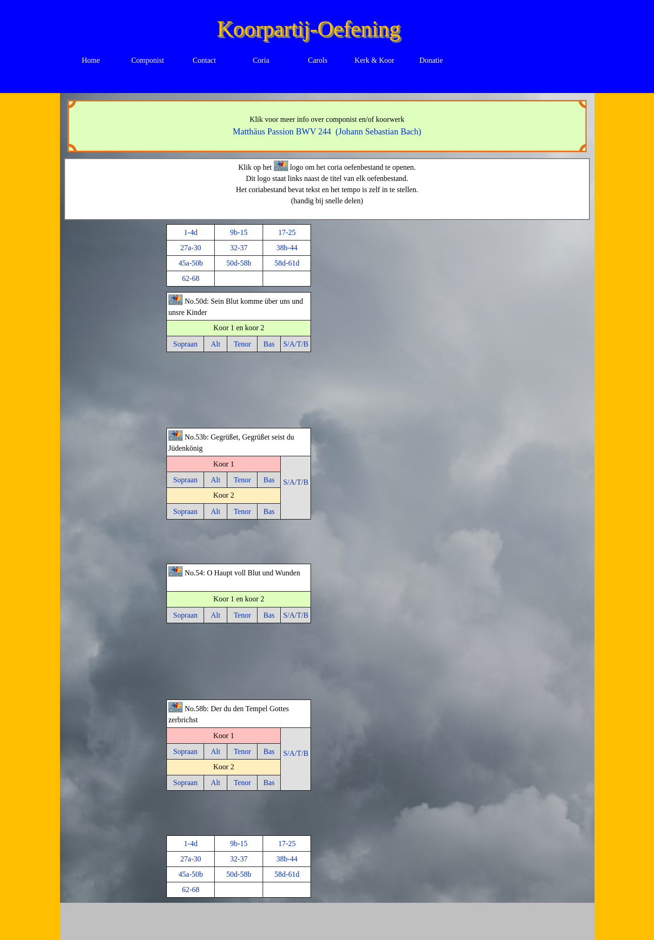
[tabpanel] (327, 126)
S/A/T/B (295, 344)
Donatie (431, 60)
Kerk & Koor (374, 60)
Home (91, 60)
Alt (215, 344)
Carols (318, 60)
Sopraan (185, 344)
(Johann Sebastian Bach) (378, 131)
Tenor (242, 344)
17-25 (287, 232)
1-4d (191, 232)
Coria (261, 60)
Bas (269, 344)
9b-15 (238, 232)
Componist (147, 60)
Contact (204, 60)
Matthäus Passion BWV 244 (284, 131)
